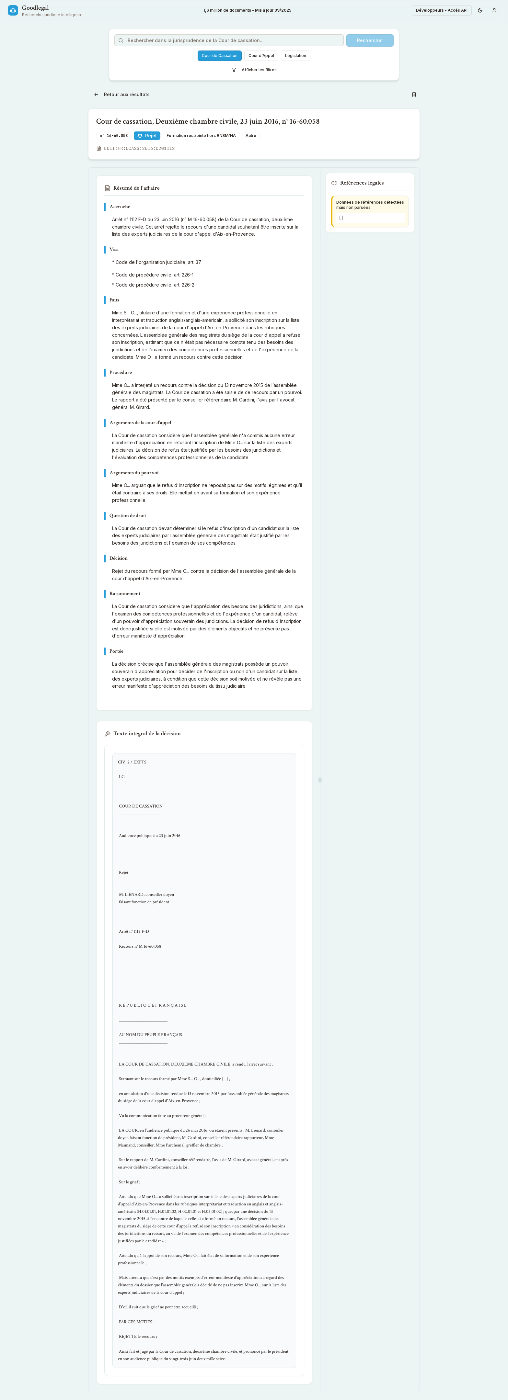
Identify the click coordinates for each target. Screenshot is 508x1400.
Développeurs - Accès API (442, 10)
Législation (295, 55)
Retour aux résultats (122, 94)
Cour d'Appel (261, 55)
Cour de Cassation (219, 55)
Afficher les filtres (254, 70)
